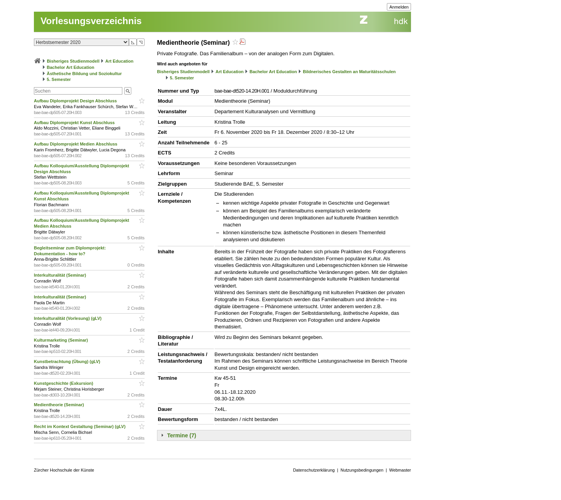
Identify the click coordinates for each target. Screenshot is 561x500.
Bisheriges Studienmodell (73, 61)
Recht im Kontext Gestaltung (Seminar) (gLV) (80, 426)
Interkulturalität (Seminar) (60, 275)
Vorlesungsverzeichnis (91, 21)
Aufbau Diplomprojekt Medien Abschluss (76, 144)
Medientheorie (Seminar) (59, 404)
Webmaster (400, 470)
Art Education (119, 61)
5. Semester (59, 79)
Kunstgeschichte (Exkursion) (64, 383)
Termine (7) (181, 435)
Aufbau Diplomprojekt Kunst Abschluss (75, 122)
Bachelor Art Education (70, 67)
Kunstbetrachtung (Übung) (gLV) (67, 361)
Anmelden (399, 7)
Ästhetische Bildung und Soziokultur (84, 73)
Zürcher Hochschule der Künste (64, 470)
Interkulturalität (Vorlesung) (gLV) (68, 318)
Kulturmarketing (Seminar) (61, 340)
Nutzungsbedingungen (361, 470)
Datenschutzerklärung (314, 470)
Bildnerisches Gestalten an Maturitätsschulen (349, 71)
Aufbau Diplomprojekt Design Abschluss (76, 100)
